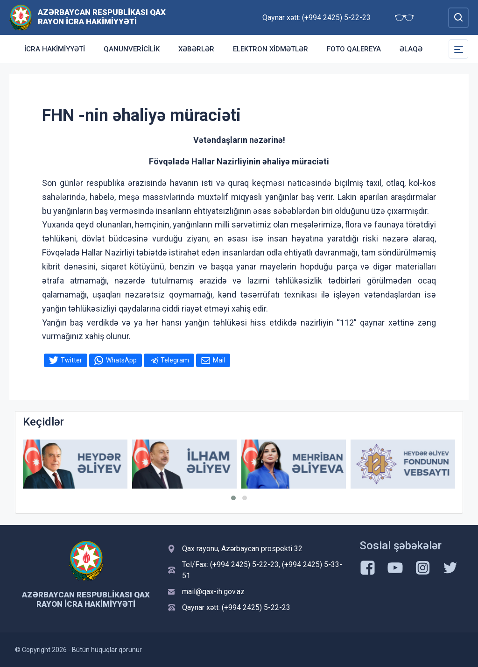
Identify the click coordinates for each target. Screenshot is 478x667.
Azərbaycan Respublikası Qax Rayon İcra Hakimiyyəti (102, 16)
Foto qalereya (354, 49)
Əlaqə (411, 49)
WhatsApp (121, 360)
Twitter (71, 360)
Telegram (175, 360)
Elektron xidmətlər (270, 49)
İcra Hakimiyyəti (54, 49)
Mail (219, 360)
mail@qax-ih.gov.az (213, 591)
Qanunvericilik (132, 49)
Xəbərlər (196, 49)
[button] (233, 498)
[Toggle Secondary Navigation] (458, 49)
